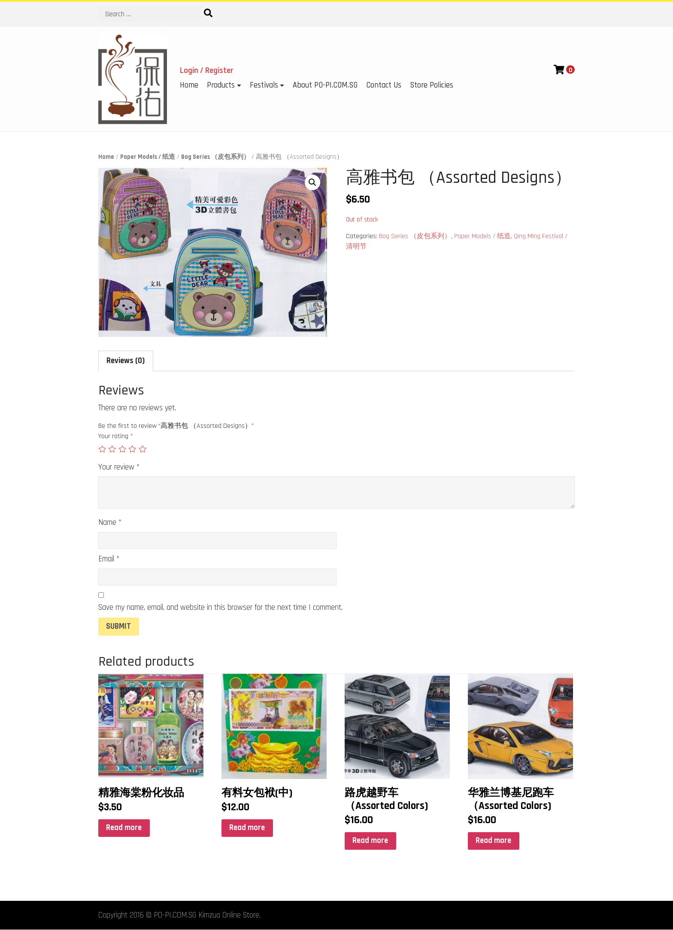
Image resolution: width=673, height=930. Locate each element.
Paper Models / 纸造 (147, 157)
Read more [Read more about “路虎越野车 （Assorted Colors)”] (370, 840)
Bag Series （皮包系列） (215, 157)
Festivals (264, 85)
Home (189, 85)
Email (108, 559)
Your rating (115, 436)
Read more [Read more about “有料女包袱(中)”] (247, 828)
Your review (118, 467)
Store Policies (431, 85)
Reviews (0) (125, 361)
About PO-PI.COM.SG (325, 85)
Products (221, 85)
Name (109, 522)
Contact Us (383, 85)
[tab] (125, 361)
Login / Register (206, 71)
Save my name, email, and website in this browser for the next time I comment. (220, 607)
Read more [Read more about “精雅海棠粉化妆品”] (124, 828)
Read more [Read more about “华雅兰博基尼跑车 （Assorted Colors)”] (493, 840)
